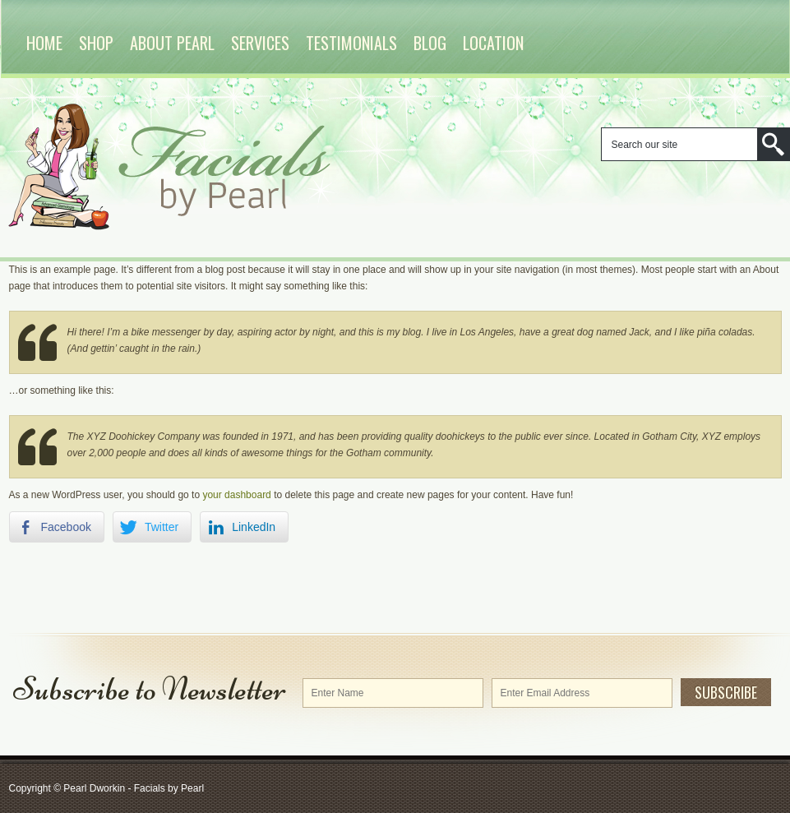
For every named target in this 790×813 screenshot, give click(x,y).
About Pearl (172, 42)
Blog (429, 42)
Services (260, 42)
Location (493, 42)
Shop (96, 42)
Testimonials (351, 42)
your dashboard (236, 495)
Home (44, 42)
